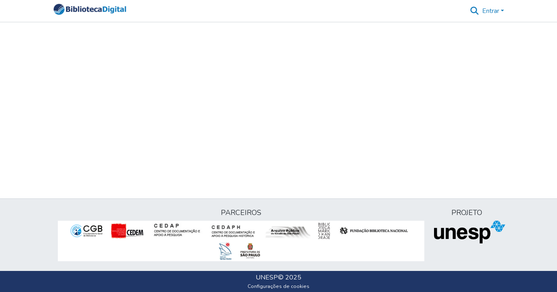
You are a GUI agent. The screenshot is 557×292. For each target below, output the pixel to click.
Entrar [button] (491, 10)
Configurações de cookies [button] (278, 286)
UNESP (267, 277)
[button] (90, 11)
